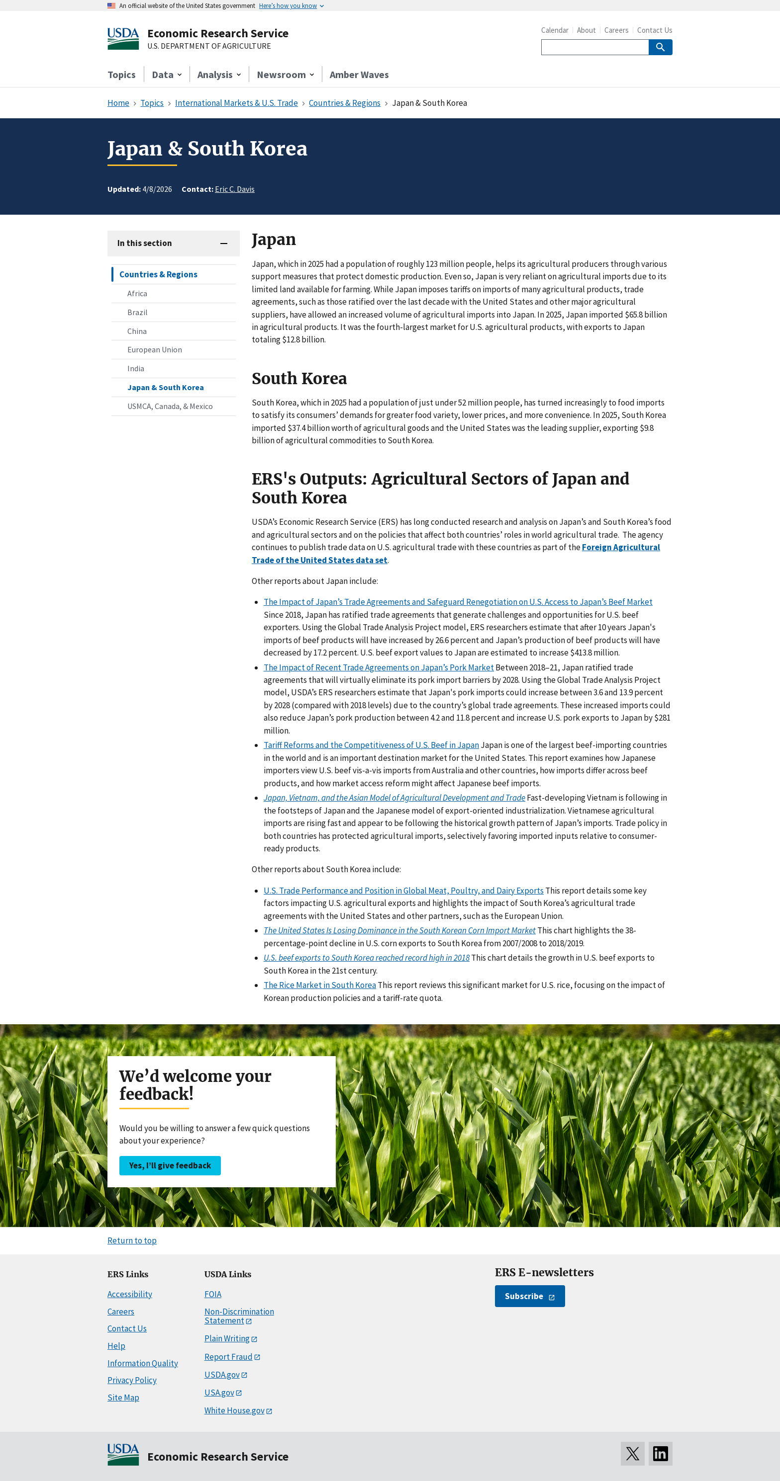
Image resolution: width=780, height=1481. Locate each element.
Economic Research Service (218, 33)
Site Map (123, 1397)
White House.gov (234, 1410)
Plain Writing (227, 1338)
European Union (154, 349)
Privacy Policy (132, 1380)
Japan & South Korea (165, 387)
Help (116, 1345)
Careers (616, 30)
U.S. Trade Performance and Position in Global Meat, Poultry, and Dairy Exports (404, 890)
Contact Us (655, 30)
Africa (137, 293)
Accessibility (129, 1294)
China (137, 331)
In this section (144, 243)
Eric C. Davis (235, 189)
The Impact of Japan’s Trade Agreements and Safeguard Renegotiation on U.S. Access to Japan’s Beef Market (458, 601)
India (135, 368)
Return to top (132, 1240)
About (586, 30)
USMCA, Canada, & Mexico (170, 406)
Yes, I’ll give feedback (170, 1165)
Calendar (555, 30)
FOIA (212, 1294)
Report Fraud (228, 1356)
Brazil (137, 312)
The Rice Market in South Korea (320, 985)
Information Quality (142, 1363)
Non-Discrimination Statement (239, 1316)
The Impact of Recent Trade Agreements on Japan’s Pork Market (379, 667)
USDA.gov (222, 1374)
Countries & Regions (158, 274)
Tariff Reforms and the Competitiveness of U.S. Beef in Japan (371, 745)
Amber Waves (359, 74)
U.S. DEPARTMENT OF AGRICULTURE (209, 46)
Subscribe (524, 1296)
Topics (121, 74)
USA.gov (219, 1392)
